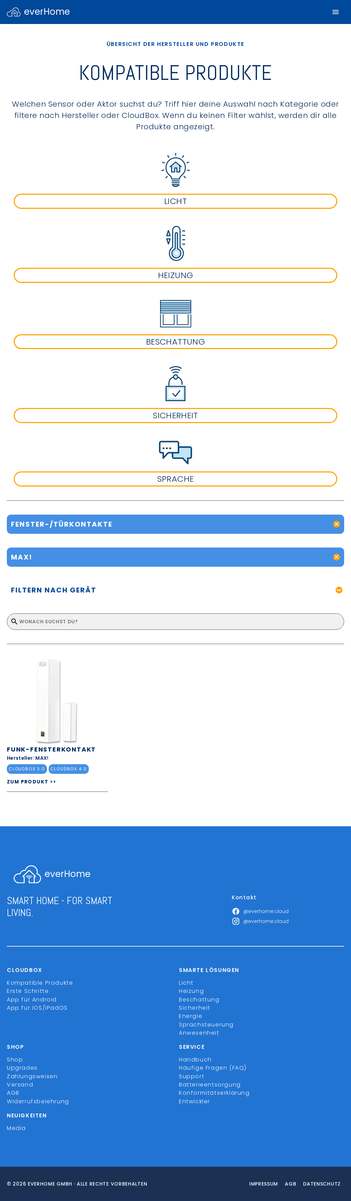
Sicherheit (194, 1008)
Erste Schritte (28, 991)
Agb (290, 1183)
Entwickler (194, 1101)
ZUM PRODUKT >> (32, 781)
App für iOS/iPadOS (37, 1008)
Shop (15, 1060)
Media (16, 1128)
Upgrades (22, 1068)
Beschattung (199, 1000)
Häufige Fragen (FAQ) (213, 1068)
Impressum (263, 1183)
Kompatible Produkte (40, 983)
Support (191, 1076)
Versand (20, 1085)
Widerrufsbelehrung (38, 1101)
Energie (190, 1016)
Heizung (191, 991)
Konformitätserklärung (214, 1093)
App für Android (32, 1000)
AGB (13, 1093)
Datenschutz (322, 1183)
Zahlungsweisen (32, 1076)
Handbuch (195, 1060)
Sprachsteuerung (206, 1025)
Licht (186, 983)
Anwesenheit (199, 1033)
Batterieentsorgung (210, 1085)
